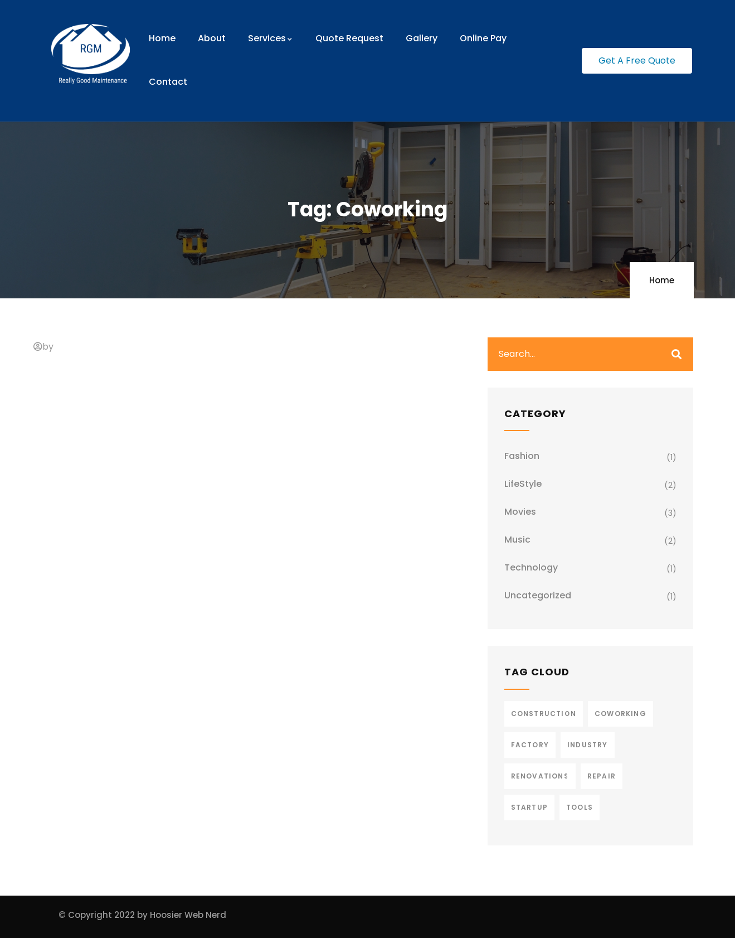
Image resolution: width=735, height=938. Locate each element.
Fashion (521, 455)
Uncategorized (537, 595)
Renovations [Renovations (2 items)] (540, 776)
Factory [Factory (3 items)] (530, 745)
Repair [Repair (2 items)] (601, 776)
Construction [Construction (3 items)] (543, 713)
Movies (520, 511)
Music (517, 539)
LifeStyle (523, 483)
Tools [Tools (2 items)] (579, 807)
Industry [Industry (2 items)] (587, 745)
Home (661, 280)
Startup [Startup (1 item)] (529, 807)
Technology (531, 567)
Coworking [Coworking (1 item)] (620, 713)
